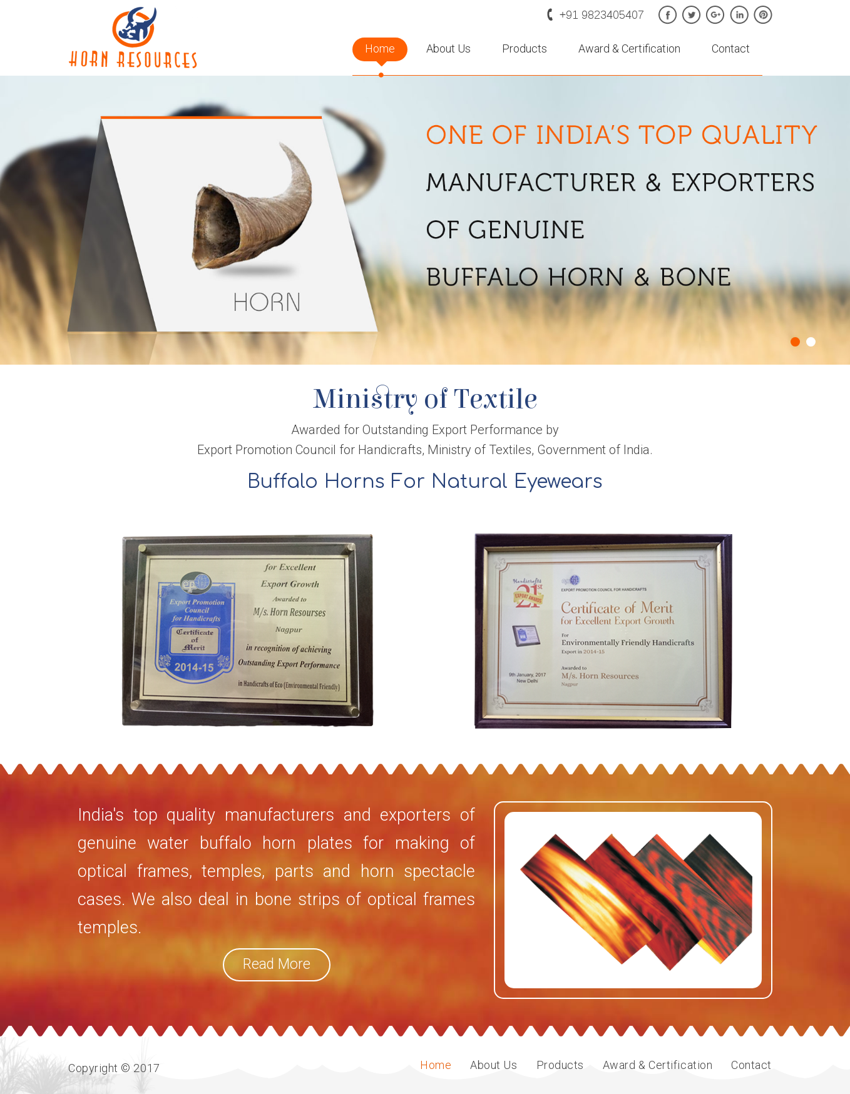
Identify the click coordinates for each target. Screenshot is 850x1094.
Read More (276, 964)
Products (524, 48)
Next (834, 328)
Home (380, 48)
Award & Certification (629, 48)
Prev (16, 328)
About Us (448, 48)
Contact (731, 48)
